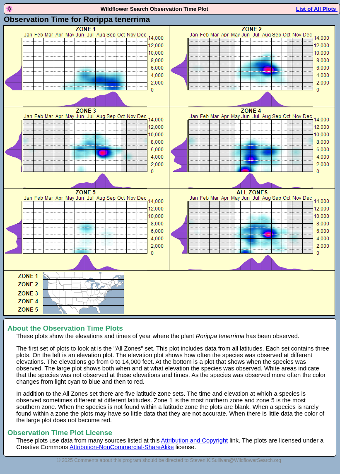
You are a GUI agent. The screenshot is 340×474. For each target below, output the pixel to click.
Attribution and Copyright (194, 440)
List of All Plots (317, 9)
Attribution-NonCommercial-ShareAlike (122, 447)
